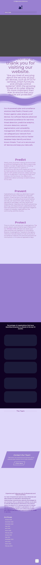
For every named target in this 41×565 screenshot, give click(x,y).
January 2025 (8, 535)
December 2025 (9, 521)
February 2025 (8, 532)
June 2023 (7, 541)
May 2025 (7, 526)
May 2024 (7, 537)
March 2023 (8, 543)
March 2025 (8, 530)
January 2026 (8, 519)
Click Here (19, 463)
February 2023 (9, 546)
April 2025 (7, 528)
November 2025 (9, 524)
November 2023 (9, 539)
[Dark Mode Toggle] (37, 561)
